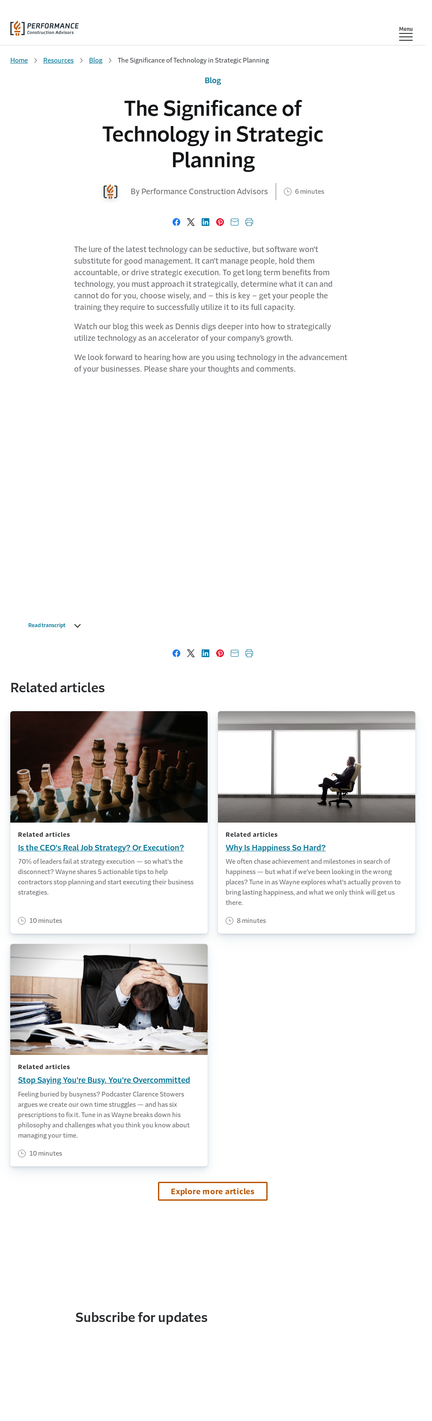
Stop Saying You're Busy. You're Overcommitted (104, 1080)
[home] (44, 26)
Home (19, 60)
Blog (95, 60)
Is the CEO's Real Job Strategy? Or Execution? (101, 848)
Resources (58, 60)
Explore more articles (213, 1192)
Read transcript (56, 626)
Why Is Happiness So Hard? (276, 848)
